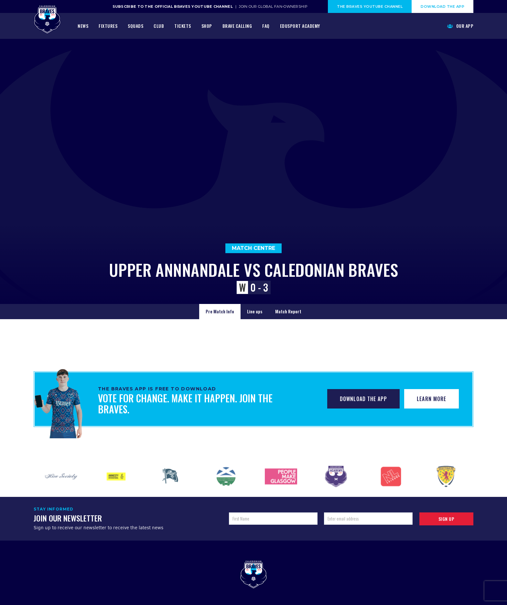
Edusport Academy (300, 25)
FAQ (266, 25)
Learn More (431, 399)
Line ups (254, 311)
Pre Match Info (220, 311)
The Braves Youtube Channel (370, 6)
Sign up (446, 518)
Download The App (442, 6)
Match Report (288, 311)
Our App (460, 25)
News (83, 25)
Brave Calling (237, 25)
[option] (61, 476)
